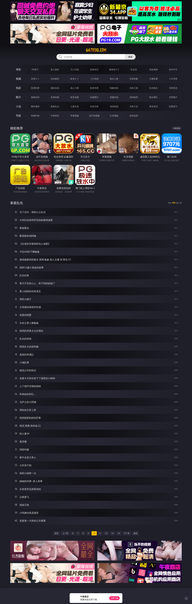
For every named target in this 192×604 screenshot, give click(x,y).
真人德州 (55, 69)
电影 (18, 88)
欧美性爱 (94, 88)
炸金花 (134, 69)
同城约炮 (35, 115)
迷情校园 (114, 106)
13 (112, 533)
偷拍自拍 (55, 88)
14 (119, 533)
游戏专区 (94, 69)
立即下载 (114, 598)
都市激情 (35, 106)
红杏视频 (114, 115)
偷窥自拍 (35, 97)
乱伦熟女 (153, 88)
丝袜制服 (133, 78)
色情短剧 (133, 115)
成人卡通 (74, 88)
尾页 (135, 533)
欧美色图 (74, 97)
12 (106, 533)
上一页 (65, 533)
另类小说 (133, 106)
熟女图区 (153, 97)
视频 (18, 78)
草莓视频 (74, 115)
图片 (18, 97)
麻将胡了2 (114, 69)
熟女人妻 (114, 78)
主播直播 (153, 78)
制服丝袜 (114, 88)
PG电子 (35, 69)
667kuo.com (96, 50)
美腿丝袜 (114, 97)
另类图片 (173, 97)
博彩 (18, 69)
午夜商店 (55, 115)
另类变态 (173, 88)
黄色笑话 (153, 106)
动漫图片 (94, 97)
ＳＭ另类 (173, 78)
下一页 (126, 533)
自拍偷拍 (55, 78)
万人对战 (74, 69)
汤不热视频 (94, 115)
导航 (18, 115)
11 (100, 533)
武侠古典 (94, 106)
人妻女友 (74, 106)
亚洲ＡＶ (35, 78)
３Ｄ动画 (94, 78)
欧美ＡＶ (74, 78)
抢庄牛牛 (173, 69)
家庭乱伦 (55, 106)
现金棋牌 (153, 69)
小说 (18, 106)
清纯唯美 (133, 97)
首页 (56, 533)
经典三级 (133, 88)
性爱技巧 (173, 106)
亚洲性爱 (35, 88)
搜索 (130, 56)
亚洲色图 (55, 97)
